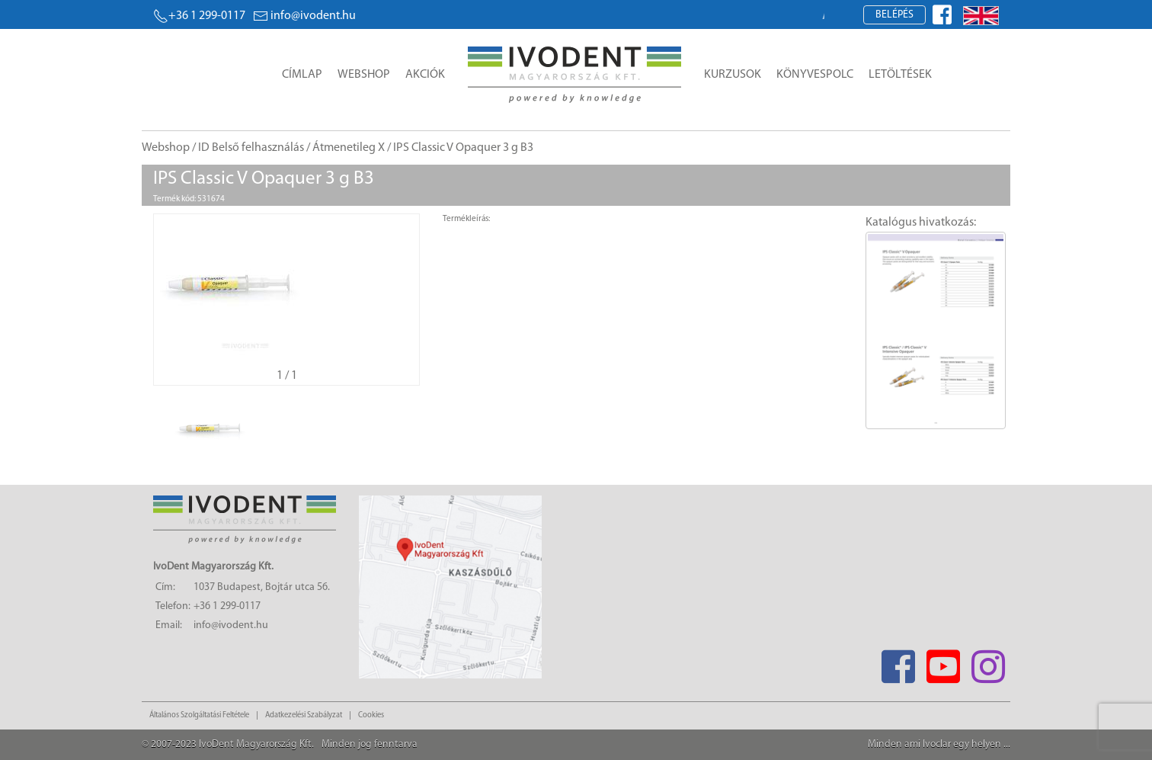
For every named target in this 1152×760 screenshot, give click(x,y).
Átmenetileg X (348, 148)
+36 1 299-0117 (199, 16)
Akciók (425, 75)
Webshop (364, 75)
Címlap (302, 75)
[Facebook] (897, 662)
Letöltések (900, 75)
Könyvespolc (814, 75)
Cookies (371, 715)
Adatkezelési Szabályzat (303, 715)
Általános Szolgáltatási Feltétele (199, 715)
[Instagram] (987, 662)
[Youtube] (942, 662)
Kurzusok (732, 75)
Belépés (894, 15)
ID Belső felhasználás (251, 148)
